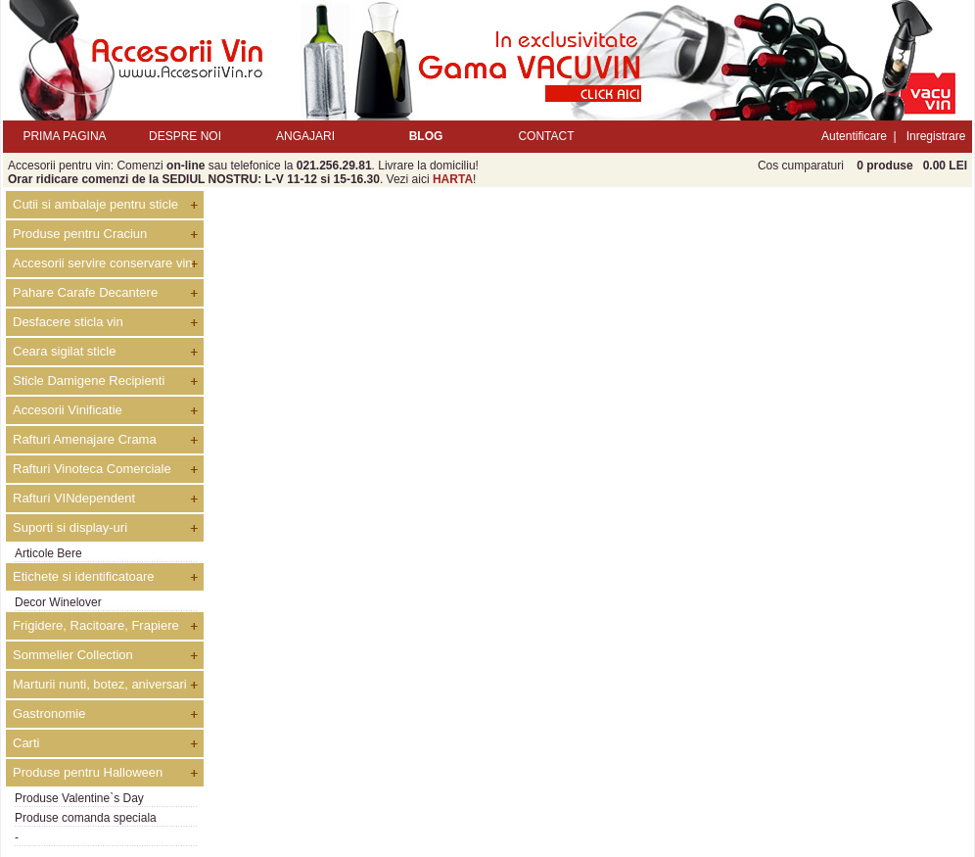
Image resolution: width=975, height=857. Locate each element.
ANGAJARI (305, 136)
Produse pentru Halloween (87, 772)
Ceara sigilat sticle (64, 351)
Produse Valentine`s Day (79, 798)
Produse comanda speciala (86, 818)
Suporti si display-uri (70, 527)
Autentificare (854, 136)
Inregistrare (936, 136)
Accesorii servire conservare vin (103, 263)
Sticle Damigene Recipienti (88, 380)
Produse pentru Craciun (80, 233)
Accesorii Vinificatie (67, 410)
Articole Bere (48, 553)
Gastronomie (49, 713)
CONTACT (546, 136)
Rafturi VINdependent (74, 498)
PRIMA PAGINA (64, 136)
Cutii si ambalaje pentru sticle (95, 204)
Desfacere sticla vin (68, 321)
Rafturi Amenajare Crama (85, 439)
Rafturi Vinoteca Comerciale (92, 468)
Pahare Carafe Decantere (85, 292)
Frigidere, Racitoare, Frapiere (96, 625)
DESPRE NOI (185, 136)
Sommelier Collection (73, 654)
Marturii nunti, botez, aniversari (100, 684)
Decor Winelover (58, 602)
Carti (26, 743)
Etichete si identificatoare (84, 576)
